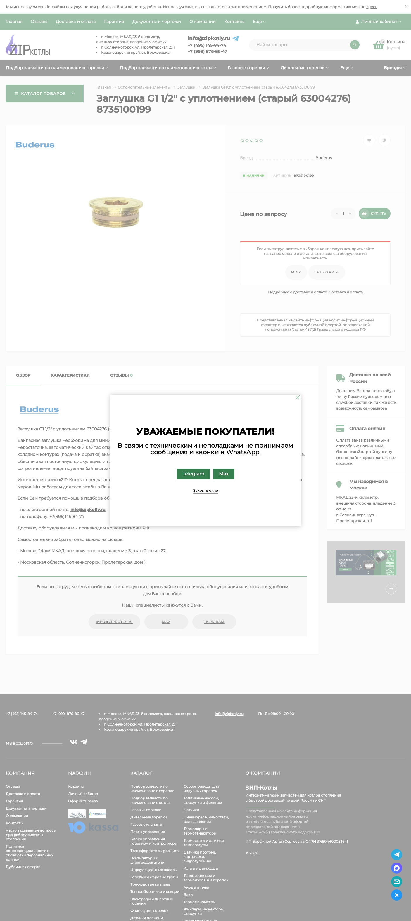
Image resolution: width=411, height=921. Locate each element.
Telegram (193, 474)
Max (224, 474)
